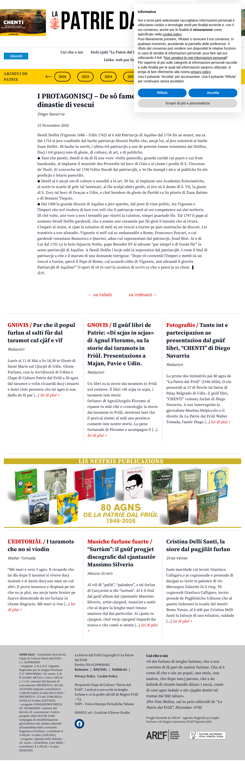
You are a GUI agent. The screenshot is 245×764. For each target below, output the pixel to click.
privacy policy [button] (201, 720)
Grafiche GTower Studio (112, 713)
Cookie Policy (107, 676)
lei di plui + (49, 395)
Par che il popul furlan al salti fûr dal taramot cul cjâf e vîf (41, 333)
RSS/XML (100, 669)
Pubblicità (119, 669)
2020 (200, 76)
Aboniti (16, 56)
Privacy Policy (85, 676)
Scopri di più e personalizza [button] (188, 751)
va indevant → (143, 294)
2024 (108, 76)
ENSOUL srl (83, 713)
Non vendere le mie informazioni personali (195, 705)
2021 (177, 76)
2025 (85, 76)
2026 (62, 76)
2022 (154, 76)
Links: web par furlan (122, 59)
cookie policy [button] (172, 682)
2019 (223, 76)
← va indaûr (100, 294)
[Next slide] (237, 76)
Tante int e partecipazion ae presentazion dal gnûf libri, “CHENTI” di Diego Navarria (198, 340)
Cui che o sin (72, 52)
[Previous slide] (48, 76)
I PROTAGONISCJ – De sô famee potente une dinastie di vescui (108, 100)
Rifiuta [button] (162, 740)
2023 (131, 76)
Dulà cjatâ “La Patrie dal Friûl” (117, 52)
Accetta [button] (213, 740)
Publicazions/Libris (168, 52)
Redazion (82, 669)
